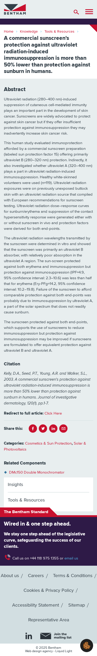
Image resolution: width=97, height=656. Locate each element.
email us (71, 558)
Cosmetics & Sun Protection (48, 443)
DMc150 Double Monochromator (36, 472)
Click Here (53, 413)
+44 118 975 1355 (44, 558)
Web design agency (39, 651)
